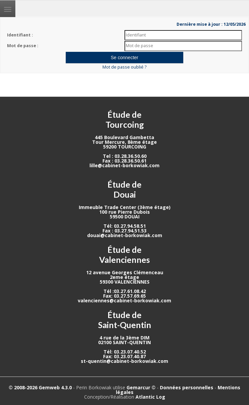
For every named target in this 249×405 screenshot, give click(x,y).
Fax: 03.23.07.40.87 (124, 356)
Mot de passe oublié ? (124, 67)
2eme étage (124, 277)
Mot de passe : (22, 45)
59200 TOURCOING (124, 146)
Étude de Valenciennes (124, 254)
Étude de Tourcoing (124, 119)
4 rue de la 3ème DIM (124, 337)
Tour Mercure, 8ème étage (124, 142)
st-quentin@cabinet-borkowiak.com (124, 361)
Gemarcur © (141, 387)
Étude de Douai (124, 189)
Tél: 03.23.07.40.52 (124, 351)
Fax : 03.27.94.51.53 (124, 230)
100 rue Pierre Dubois (124, 212)
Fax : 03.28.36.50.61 (124, 161)
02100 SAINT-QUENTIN (124, 342)
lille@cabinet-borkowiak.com (124, 165)
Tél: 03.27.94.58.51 (124, 226)
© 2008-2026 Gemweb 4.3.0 (40, 387)
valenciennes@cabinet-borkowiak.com (124, 300)
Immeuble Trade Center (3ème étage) (125, 207)
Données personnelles (186, 387)
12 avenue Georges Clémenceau (124, 272)
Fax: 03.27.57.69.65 (124, 296)
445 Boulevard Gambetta (124, 137)
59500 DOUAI (125, 216)
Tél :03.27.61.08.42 (124, 291)
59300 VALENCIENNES (125, 282)
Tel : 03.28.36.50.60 (125, 156)
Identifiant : (20, 35)
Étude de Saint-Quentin (124, 320)
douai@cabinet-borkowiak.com (124, 235)
